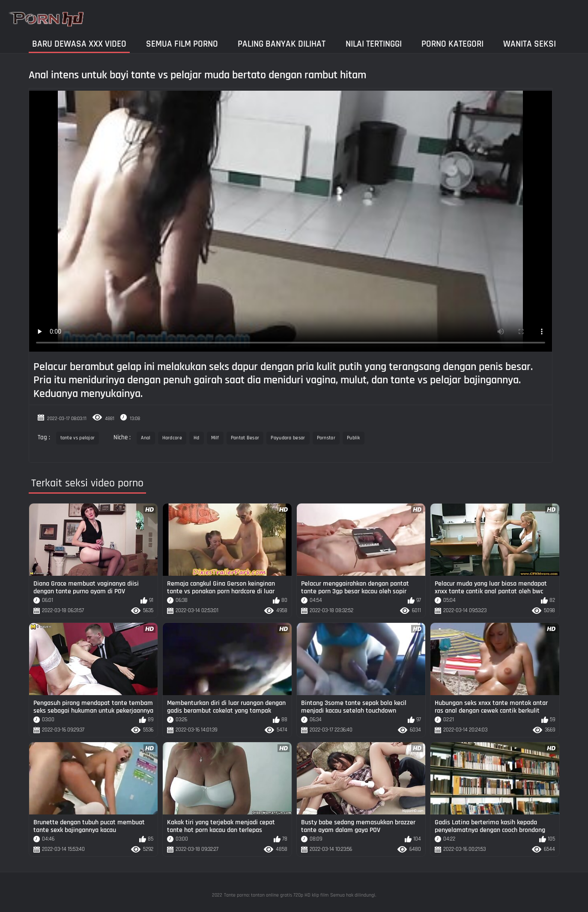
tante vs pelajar (77, 438)
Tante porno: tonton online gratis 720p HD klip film (276, 895)
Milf (215, 438)
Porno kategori (452, 44)
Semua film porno (182, 44)
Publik (353, 438)
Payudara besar (288, 438)
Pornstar (326, 438)
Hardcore (172, 438)
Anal (145, 438)
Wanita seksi (529, 44)
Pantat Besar (245, 438)
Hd (197, 438)
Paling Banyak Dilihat (281, 44)
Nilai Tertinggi (374, 44)
